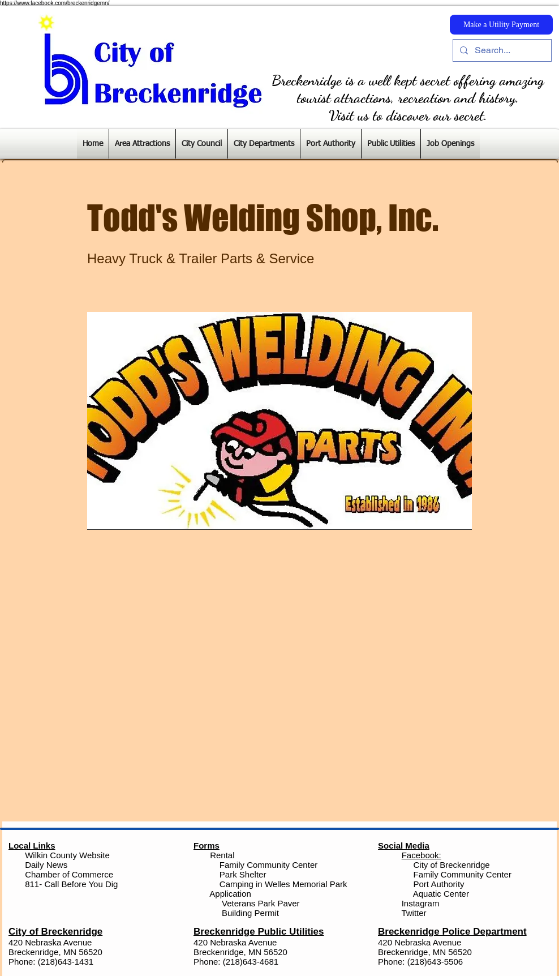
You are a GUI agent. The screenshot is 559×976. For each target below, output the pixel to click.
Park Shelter (243, 874)
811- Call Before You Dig (71, 884)
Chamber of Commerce (69, 874)
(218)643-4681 (250, 961)
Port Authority (437, 884)
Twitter (413, 913)
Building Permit (249, 913)
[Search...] (501, 50)
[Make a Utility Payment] (501, 25)
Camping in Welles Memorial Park (283, 884)
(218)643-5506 (435, 961)
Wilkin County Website (67, 855)
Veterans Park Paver (261, 903)
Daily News (46, 865)
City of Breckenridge (452, 865)
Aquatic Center (441, 893)
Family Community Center (268, 865)
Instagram (419, 903)
